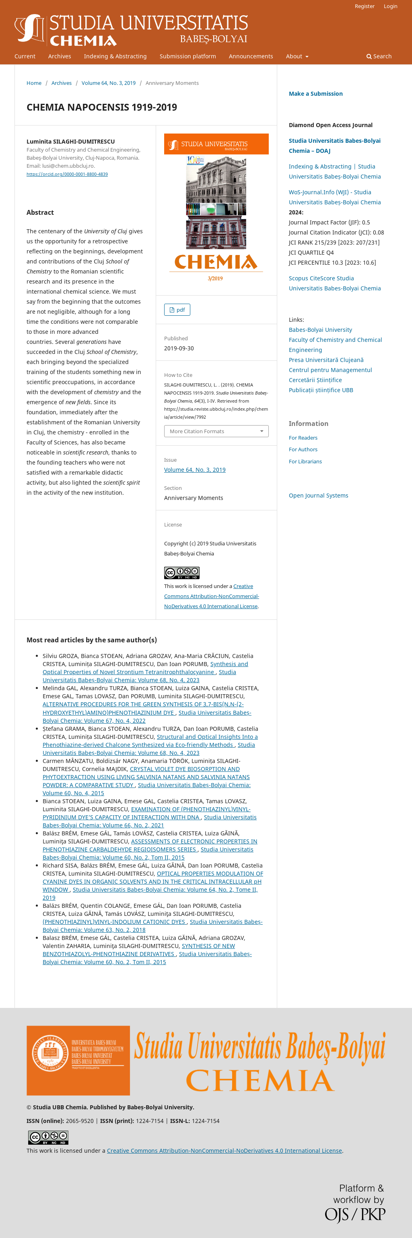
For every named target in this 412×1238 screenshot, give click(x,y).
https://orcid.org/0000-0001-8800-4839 (67, 174)
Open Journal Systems (318, 495)
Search (379, 56)
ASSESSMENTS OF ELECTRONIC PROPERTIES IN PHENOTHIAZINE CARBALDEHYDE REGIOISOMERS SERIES (150, 845)
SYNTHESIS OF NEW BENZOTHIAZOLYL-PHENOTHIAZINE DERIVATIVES (139, 950)
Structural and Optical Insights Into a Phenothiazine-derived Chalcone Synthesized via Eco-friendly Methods (150, 741)
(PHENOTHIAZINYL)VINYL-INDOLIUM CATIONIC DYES (115, 921)
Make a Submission (316, 93)
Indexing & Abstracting (115, 56)
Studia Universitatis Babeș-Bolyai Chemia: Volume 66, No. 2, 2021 (150, 821)
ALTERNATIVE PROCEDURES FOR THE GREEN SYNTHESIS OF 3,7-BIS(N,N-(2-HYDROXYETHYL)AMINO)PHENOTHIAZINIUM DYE (143, 708)
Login (391, 6)
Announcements (251, 56)
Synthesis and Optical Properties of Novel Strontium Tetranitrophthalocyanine (145, 668)
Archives (59, 56)
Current (24, 56)
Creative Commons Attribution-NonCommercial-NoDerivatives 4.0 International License (211, 596)
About (295, 56)
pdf (180, 309)
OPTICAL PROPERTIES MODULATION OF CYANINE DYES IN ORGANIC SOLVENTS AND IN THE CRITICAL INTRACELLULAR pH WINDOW (153, 881)
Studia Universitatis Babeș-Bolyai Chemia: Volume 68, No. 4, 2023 (139, 676)
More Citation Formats (197, 431)
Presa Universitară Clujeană (326, 360)
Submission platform (188, 56)
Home (34, 82)
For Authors (303, 449)
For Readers (303, 437)
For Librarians (305, 461)
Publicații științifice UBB (321, 390)
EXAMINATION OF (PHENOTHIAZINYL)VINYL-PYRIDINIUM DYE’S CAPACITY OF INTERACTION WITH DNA (147, 813)
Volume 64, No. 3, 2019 (109, 82)
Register (365, 6)
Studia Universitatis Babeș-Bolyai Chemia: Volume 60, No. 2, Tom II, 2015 (148, 853)
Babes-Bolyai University (320, 329)
